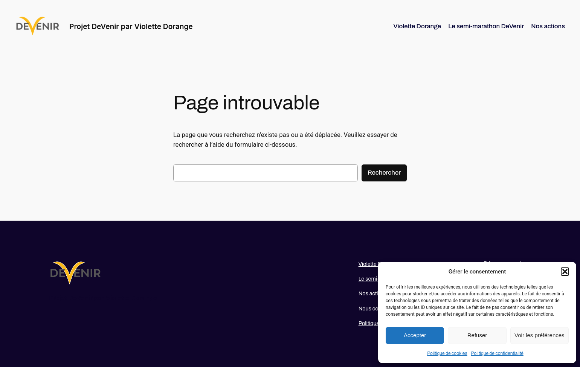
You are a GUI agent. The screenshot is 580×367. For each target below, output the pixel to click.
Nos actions (373, 293)
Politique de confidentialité (497, 353)
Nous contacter (377, 309)
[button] (565, 271)
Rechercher (384, 172)
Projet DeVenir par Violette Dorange (131, 26)
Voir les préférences (539, 335)
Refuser (477, 335)
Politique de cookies (447, 353)
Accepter (415, 335)
